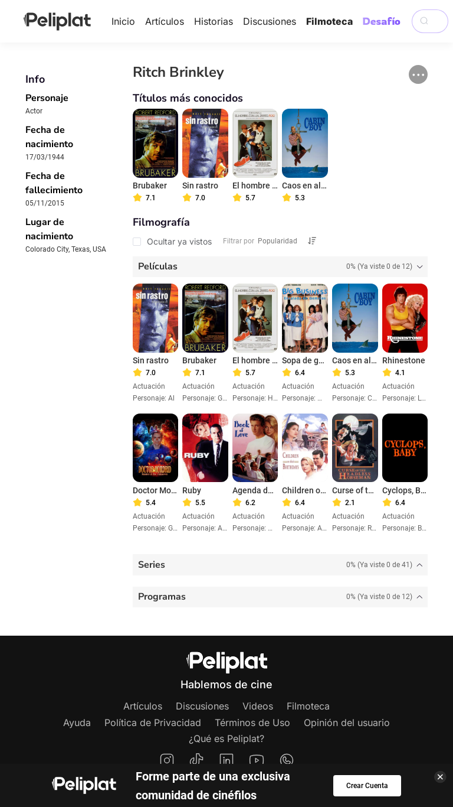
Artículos (164, 21)
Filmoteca (329, 21)
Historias (213, 21)
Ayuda (77, 722)
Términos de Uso (252, 722)
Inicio (123, 21)
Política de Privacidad (152, 722)
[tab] (280, 266)
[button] (418, 74)
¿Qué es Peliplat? (226, 738)
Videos (257, 706)
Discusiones (269, 21)
